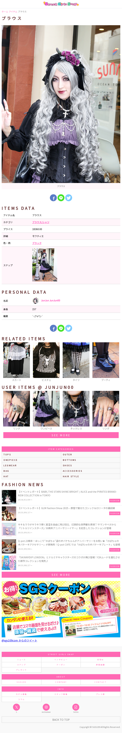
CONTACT (100, 682)
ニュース (21, 659)
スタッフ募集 (61, 694)
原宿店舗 (100, 664)
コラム (21, 699)
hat (6, 476)
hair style (71, 476)
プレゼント (21, 670)
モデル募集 (21, 694)
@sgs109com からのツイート (19, 640)
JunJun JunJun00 (46, 300)
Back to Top (61, 720)
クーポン (61, 664)
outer (67, 454)
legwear (10, 465)
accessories (72, 470)
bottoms (69, 459)
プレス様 (100, 694)
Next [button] (116, 362)
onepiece (10, 459)
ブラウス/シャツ (40, 222)
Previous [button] (5, 362)
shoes (67, 465)
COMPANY (61, 682)
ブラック (37, 243)
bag (6, 470)
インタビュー (61, 659)
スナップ (21, 664)
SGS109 (21, 682)
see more (61, 435)
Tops (7, 454)
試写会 (100, 659)
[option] (61, 107)
